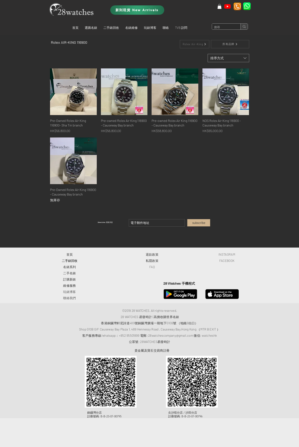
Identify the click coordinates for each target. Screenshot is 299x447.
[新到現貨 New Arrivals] (137, 10)
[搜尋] (223, 27)
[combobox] (228, 58)
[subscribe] (198, 222)
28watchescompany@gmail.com (170, 335)
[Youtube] (227, 6)
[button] (91, 27)
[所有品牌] (230, 44)
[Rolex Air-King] (194, 44)
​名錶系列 (69, 267)
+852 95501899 (129, 335)
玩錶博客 (69, 292)
